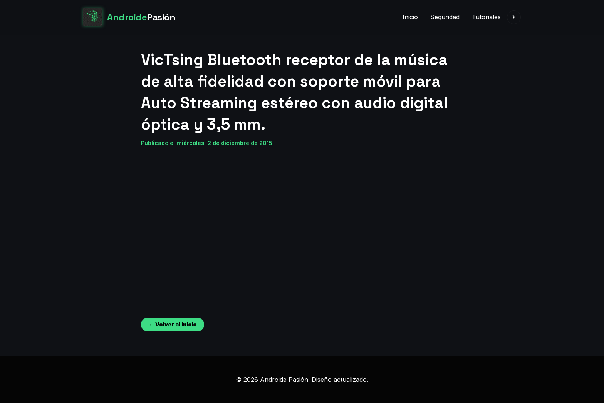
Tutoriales (486, 17)
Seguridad (445, 17)
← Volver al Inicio (172, 324)
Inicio (410, 17)
